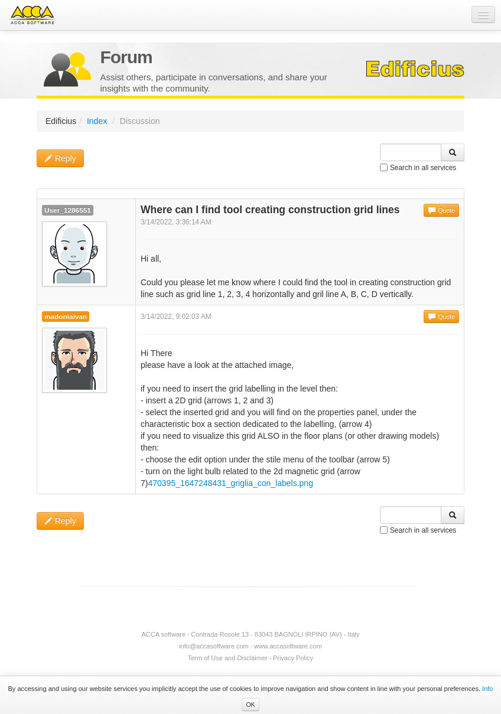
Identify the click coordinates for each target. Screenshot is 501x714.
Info (487, 688)
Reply (60, 158)
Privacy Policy (293, 657)
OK (250, 704)
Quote (441, 210)
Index (97, 121)
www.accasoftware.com (288, 646)
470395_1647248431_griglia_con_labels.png (230, 483)
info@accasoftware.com (214, 646)
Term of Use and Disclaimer (228, 657)
